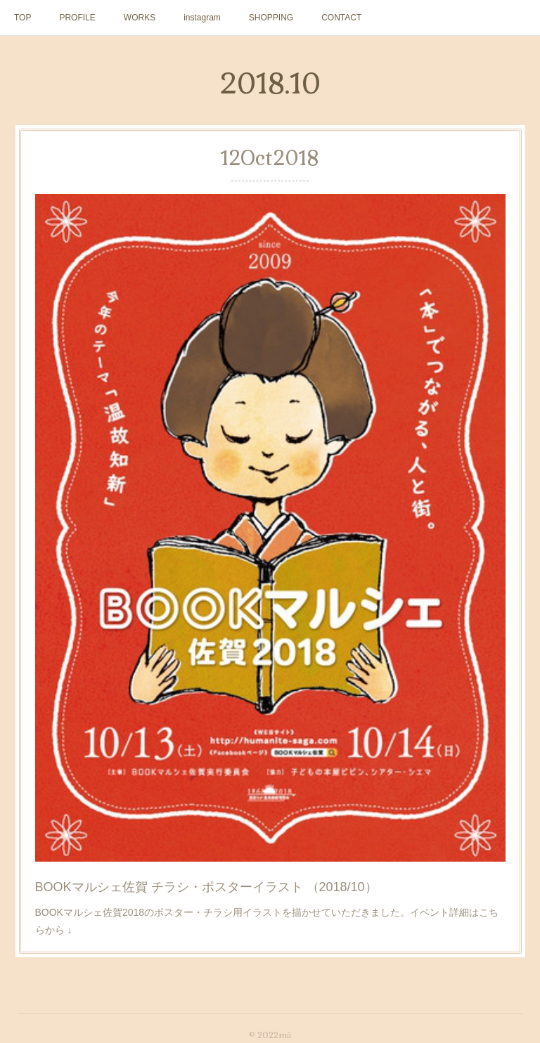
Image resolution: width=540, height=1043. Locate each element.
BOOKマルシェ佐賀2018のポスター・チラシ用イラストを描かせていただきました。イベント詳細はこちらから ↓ (267, 921)
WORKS (139, 17)
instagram (202, 17)
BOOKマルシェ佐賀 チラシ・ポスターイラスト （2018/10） (206, 887)
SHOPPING (271, 17)
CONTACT (341, 17)
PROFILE (77, 17)
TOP (22, 17)
